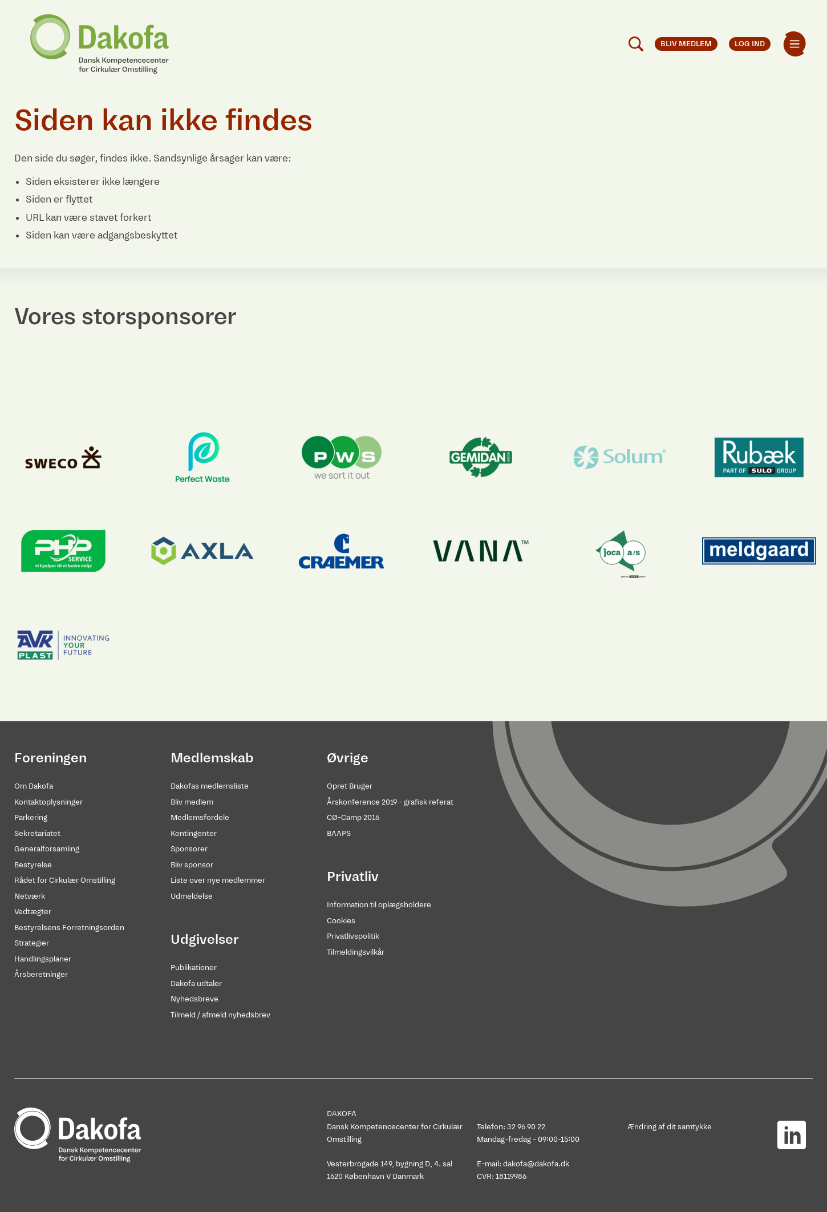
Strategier (31, 943)
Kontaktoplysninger (48, 802)
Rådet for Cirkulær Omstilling (64, 880)
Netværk (29, 896)
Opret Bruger (349, 786)
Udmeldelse (192, 896)
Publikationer (194, 967)
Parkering (30, 817)
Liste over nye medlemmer (218, 880)
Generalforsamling (46, 849)
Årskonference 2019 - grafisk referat (390, 802)
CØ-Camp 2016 (353, 817)
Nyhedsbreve (194, 999)
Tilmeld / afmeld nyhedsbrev (220, 1015)
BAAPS (339, 833)
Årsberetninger (41, 974)
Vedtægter (32, 911)
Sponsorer (189, 849)
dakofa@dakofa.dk (536, 1164)
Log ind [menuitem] (750, 44)
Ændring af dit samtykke (669, 1127)
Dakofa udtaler (196, 983)
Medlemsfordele (200, 817)
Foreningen (50, 758)
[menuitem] (794, 43)
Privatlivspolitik (353, 936)
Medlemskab (212, 758)
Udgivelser (205, 939)
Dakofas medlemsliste (210, 786)
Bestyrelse (33, 865)
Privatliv (353, 876)
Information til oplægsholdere (379, 905)
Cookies (341, 921)
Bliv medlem (192, 802)
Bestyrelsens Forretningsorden (69, 927)
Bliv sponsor (192, 865)
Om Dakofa (33, 786)
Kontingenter (194, 833)
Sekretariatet (37, 833)
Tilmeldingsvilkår (355, 952)
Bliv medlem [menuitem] (686, 44)
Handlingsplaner (42, 959)
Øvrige (347, 758)
